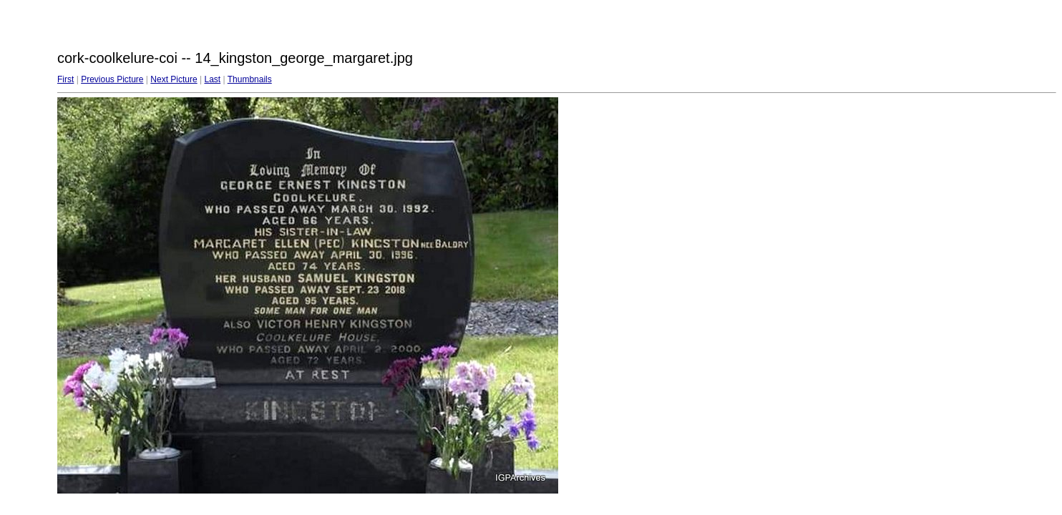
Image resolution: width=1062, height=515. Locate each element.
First (65, 79)
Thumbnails (250, 79)
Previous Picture (112, 79)
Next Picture (173, 79)
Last (212, 79)
